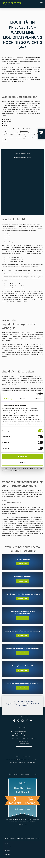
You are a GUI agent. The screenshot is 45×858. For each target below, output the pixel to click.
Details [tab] (22, 399)
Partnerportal (8, 846)
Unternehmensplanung (16, 490)
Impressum (7, 850)
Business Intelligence (23, 741)
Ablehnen (22, 463)
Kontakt (6, 843)
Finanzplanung (24, 131)
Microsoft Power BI (7, 509)
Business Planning (24, 743)
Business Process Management (24, 746)
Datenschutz (7, 854)
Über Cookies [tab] (37, 399)
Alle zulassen (22, 456)
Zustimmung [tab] (8, 399)
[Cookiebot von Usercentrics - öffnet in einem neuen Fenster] (35, 393)
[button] (41, 3)
